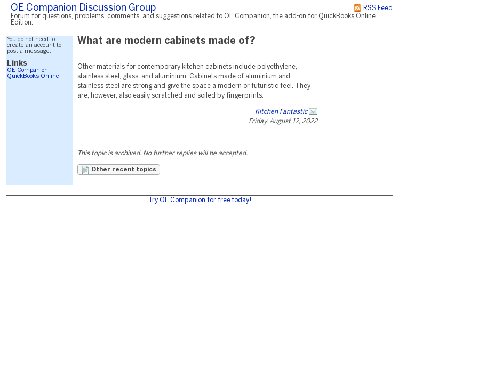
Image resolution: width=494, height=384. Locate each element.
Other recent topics (118, 170)
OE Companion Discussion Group (83, 8)
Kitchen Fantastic (281, 112)
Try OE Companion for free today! (199, 200)
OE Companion (27, 70)
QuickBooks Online (33, 76)
